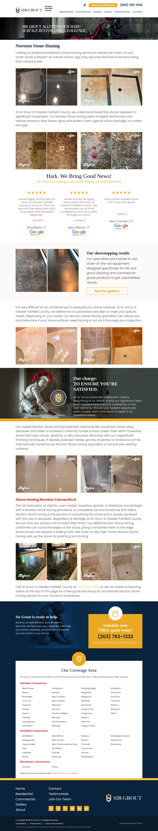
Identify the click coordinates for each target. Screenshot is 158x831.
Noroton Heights (60, 713)
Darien (25, 709)
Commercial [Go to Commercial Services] (83, 11)
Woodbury (116, 744)
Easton (25, 713)
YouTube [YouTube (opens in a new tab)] (72, 808)
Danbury (26, 705)
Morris (25, 756)
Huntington (57, 688)
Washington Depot (120, 735)
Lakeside (26, 752)
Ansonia (26, 766)
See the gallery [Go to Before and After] (107, 291)
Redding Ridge (88, 688)
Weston (114, 705)
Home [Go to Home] (20, 788)
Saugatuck (86, 713)
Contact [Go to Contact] (137, 11)
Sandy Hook (87, 709)
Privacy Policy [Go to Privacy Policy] (35, 823)
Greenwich (27, 725)
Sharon (84, 740)
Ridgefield (86, 692)
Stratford (115, 696)
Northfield (57, 748)
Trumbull (115, 700)
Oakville (55, 752)
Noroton (56, 709)
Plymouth (56, 756)
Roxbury (85, 735)
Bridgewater (28, 740)
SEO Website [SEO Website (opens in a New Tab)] (124, 823)
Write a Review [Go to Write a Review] (84, 5)
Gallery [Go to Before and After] (97, 11)
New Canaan (58, 696)
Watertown (116, 740)
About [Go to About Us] (108, 11)
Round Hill (86, 705)
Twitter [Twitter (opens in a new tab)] (65, 808)
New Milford (58, 735)
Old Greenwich (59, 721)
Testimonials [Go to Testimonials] (122, 11)
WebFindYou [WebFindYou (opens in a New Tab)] (137, 823)
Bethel (25, 692)
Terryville (85, 744)
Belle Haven (28, 688)
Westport (115, 709)
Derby (55, 766)
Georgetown (28, 721)
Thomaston (87, 748)
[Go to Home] (36, 10)
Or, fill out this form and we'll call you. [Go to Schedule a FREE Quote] (115, 642)
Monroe (55, 692)
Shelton (85, 717)
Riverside (85, 700)
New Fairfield (58, 700)
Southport (116, 688)
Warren (85, 752)
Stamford (116, 692)
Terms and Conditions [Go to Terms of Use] (54, 823)
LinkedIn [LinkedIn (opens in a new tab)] (79, 808)
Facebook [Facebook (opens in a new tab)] (58, 808)
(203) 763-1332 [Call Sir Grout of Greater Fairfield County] (131, 5)
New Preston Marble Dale (64, 744)
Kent (24, 748)
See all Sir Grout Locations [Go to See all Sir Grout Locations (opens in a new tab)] (65, 773)
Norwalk (56, 717)
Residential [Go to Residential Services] (66, 11)
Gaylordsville (28, 744)
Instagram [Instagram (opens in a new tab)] (51, 808)
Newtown (56, 705)
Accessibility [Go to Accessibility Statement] (21, 823)
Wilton (114, 713)
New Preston (58, 740)
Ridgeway (86, 696)
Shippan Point (88, 725)
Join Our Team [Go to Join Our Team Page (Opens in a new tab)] (60, 799)
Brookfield (27, 696)
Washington (87, 756)
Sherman (85, 721)
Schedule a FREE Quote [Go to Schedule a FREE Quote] (103, 5)
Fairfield (26, 717)
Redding (56, 725)
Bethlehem (27, 735)
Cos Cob (26, 700)
